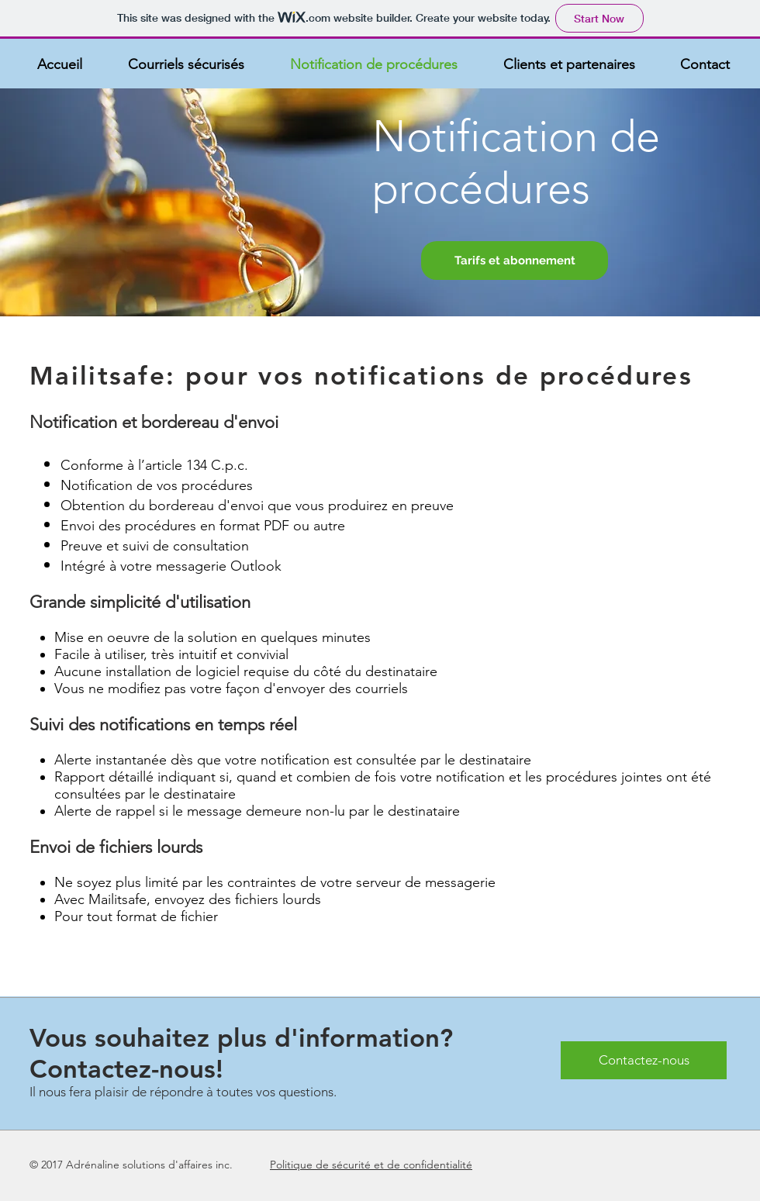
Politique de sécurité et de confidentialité (371, 1165)
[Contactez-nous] (644, 1060)
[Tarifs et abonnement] (514, 260)
